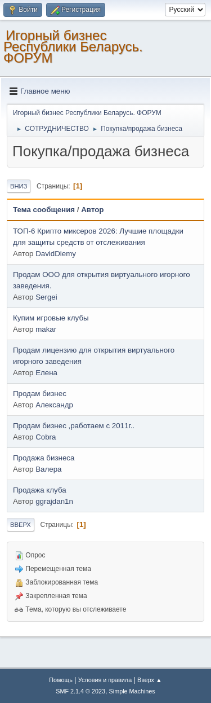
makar (45, 329)
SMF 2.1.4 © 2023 (80, 691)
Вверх (20, 524)
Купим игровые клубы (51, 318)
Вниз (18, 186)
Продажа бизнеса (43, 458)
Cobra (45, 437)
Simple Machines (132, 691)
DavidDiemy (55, 253)
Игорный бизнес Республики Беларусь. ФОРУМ (73, 46)
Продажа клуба (39, 490)
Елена (46, 372)
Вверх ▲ (149, 679)
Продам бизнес (39, 393)
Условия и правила (105, 679)
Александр (54, 405)
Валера (48, 469)
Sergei (46, 297)
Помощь (61, 679)
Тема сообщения (44, 209)
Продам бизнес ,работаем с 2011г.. (73, 425)
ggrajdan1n (54, 501)
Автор (92, 209)
